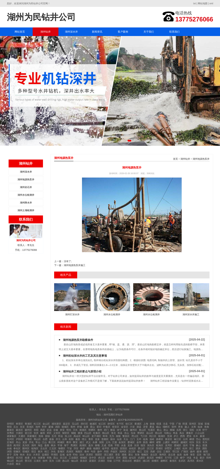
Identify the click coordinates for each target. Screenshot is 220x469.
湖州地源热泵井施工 (74, 265)
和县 (120, 433)
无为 (111, 436)
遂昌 (77, 439)
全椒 (55, 430)
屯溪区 (151, 430)
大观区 (19, 433)
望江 (185, 430)
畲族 (51, 439)
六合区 (10, 463)
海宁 (66, 445)
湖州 (33, 445)
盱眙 (75, 454)
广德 (178, 423)
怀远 (60, 436)
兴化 (53, 451)
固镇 (47, 436)
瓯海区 (159, 445)
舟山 (18, 442)
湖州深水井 (71, 31)
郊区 (49, 433)
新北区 (150, 457)
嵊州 (152, 442)
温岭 (152, 439)
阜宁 (9, 454)
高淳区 (191, 460)
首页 (175, 159)
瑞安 (143, 445)
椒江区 (177, 439)
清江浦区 (108, 454)
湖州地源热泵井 (26, 179)
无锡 (109, 460)
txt (194, 3)
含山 (126, 433)
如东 (179, 454)
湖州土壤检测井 (26, 210)
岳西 (178, 430)
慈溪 (204, 445)
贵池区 (30, 426)
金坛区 (132, 457)
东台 (28, 454)
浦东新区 (56, 423)
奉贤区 (19, 423)
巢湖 (202, 436)
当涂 (133, 433)
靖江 (46, 451)
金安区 (124, 426)
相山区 (105, 433)
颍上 (187, 426)
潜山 (165, 430)
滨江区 (150, 448)
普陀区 (206, 439)
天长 (75, 430)
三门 (132, 439)
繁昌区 (126, 436)
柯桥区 (175, 442)
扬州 (192, 451)
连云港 (171, 454)
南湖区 (83, 445)
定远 (49, 430)
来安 (62, 430)
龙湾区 (168, 445)
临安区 (114, 448)
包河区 (10, 439)
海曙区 (61, 448)
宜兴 (51, 460)
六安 (132, 426)
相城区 (83, 457)
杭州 (185, 448)
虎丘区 (101, 457)
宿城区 (26, 451)
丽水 (112, 439)
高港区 (70, 451)
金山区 (46, 423)
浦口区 (146, 460)
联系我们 (174, 31)
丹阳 (106, 451)
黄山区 (142, 430)
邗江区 (175, 451)
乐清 (136, 445)
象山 (198, 445)
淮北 (113, 433)
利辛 (44, 426)
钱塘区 (96, 448)
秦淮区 (173, 460)
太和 (193, 426)
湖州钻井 (45, 31)
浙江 (191, 448)
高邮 (152, 451)
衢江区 (52, 442)
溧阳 (124, 457)
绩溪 (158, 423)
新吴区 (83, 460)
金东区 (122, 442)
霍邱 (99, 426)
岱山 (198, 439)
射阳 (205, 451)
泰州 (86, 451)
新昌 (145, 442)
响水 (22, 454)
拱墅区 (168, 448)
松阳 (71, 439)
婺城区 (131, 442)
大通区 (21, 436)
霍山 (92, 426)
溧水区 (200, 460)
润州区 (122, 451)
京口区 (131, 451)
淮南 (40, 436)
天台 (125, 439)
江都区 (166, 451)
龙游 (24, 442)
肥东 (189, 436)
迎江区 (28, 433)
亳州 (72, 426)
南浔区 (17, 445)
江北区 (52, 448)
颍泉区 (10, 430)
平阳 (116, 445)
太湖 (198, 430)
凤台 (181, 433)
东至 (22, 426)
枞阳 (42, 433)
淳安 (76, 448)
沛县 (189, 457)
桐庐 (82, 448)
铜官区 (65, 433)
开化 (31, 442)
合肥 (45, 439)
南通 (27, 457)
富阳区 (123, 448)
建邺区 (164, 460)
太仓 (33, 457)
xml (211, 3)
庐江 (176, 436)
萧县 (152, 426)
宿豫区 (17, 451)
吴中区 (92, 457)
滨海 (15, 454)
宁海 (191, 445)
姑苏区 (110, 457)
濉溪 (80, 433)
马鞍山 (167, 433)
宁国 (171, 423)
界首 (180, 426)
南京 (18, 463)
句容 (93, 451)
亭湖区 (54, 454)
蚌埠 (105, 436)
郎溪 (185, 423)
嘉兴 (90, 445)
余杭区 (132, 448)
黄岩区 (168, 439)
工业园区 (73, 457)
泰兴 (40, 451)
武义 (88, 442)
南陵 (118, 436)
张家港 (41, 457)
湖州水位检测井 (26, 195)
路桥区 (159, 439)
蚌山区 (86, 436)
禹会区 (77, 436)
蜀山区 (37, 439)
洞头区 (150, 445)
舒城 (79, 426)
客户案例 (123, 31)
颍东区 (19, 430)
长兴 (204, 442)
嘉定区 (66, 423)
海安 (192, 454)
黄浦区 (138, 423)
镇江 (139, 451)
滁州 (99, 430)
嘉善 (46, 445)
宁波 (69, 448)
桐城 (172, 430)
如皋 (186, 454)
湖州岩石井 (26, 187)
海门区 (206, 454)
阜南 (206, 426)
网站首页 (20, 31)
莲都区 (105, 439)
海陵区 (78, 451)
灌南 (124, 454)
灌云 (130, 454)
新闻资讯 (97, 31)
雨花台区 (127, 460)
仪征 (159, 451)
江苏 (176, 457)
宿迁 (33, 451)
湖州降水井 (26, 202)
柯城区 (61, 442)
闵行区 (84, 423)
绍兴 (191, 442)
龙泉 (97, 439)
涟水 (81, 454)
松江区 (37, 423)
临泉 (200, 426)
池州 (37, 426)
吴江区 (63, 457)
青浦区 (28, 423)
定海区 (10, 442)
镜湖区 (161, 436)
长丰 (195, 436)
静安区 (111, 423)
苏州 (118, 457)
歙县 (125, 430)
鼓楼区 (155, 460)
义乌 (108, 442)
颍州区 (28, 430)
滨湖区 (101, 460)
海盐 (40, 445)
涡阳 (57, 426)
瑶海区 (28, 439)
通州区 (10, 457)
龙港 (130, 445)
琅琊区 (92, 430)
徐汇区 (129, 423)
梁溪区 (92, 460)
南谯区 (83, 430)
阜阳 (36, 430)
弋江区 (143, 436)
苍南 (110, 445)
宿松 (191, 430)
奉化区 (17, 448)
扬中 (99, 451)
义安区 (56, 433)
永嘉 (123, 445)
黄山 (159, 430)
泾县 (165, 423)
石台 (15, 426)
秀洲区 (74, 445)
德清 (9, 445)
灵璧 (145, 426)
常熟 (49, 457)
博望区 (140, 433)
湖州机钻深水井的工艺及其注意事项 (85, 355)
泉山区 (19, 460)
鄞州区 (26, 448)
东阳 (101, 442)
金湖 (68, 454)
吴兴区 (26, 445)
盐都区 (45, 454)
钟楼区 (159, 457)
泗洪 (198, 448)
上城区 (177, 448)
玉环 (138, 439)
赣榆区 (144, 454)
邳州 (208, 457)
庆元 (58, 439)
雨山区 (158, 433)
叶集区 (106, 426)
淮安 (117, 454)
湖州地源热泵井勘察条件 (78, 339)
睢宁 (182, 457)
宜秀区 (10, 433)
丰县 (195, 457)
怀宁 (204, 430)
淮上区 (68, 436)
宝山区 (75, 423)
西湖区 (159, 448)
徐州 (45, 460)
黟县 (112, 430)
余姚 (9, 448)
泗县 (138, 426)
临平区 (105, 448)
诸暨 (158, 442)
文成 (103, 445)
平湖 (59, 445)
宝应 (146, 451)
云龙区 (37, 460)
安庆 (36, 433)
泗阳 (204, 448)
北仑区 (43, 448)
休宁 (119, 430)
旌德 (152, 423)
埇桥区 (166, 426)
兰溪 (114, 442)
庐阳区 (19, 439)
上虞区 (166, 442)
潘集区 (189, 433)
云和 (64, 439)
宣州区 (192, 423)
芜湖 (169, 436)
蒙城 (50, 426)
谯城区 (65, 426)
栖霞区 (137, 460)
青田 (90, 439)
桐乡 (53, 445)
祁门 (106, 430)
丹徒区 (114, 451)
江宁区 (117, 460)
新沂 (202, 457)
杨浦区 (93, 423)
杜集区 (96, 433)
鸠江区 (152, 436)
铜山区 (10, 460)
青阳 (9, 426)
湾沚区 (135, 436)
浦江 (81, 442)
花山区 (149, 433)
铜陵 (73, 433)
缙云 (84, 439)
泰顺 (97, 445)
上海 (145, 423)
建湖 (199, 451)
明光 (68, 430)
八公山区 (200, 433)
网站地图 (202, 3)
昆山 (55, 457)
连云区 (153, 454)
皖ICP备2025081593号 (130, 419)
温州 (185, 445)
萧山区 (141, 448)
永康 (94, 442)
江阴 (58, 460)
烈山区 (87, 433)
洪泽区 (89, 454)
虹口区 (102, 423)
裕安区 (115, 426)
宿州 (174, 426)
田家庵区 (32, 436)
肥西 (182, 436)
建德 (89, 448)
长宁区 (120, 423)
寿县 (175, 433)
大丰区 (36, 454)
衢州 (68, 442)
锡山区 (74, 460)
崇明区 (10, 423)
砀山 (158, 426)
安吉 (198, 442)
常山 (37, 442)
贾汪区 (28, 460)
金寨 (86, 426)
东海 (137, 454)
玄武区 (182, 460)
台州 (185, 439)
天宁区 (168, 457)
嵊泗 (191, 439)
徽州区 (133, 430)
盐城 (62, 454)
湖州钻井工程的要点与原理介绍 (82, 371)
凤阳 (42, 430)
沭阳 (9, 451)
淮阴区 (98, 454)
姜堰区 (61, 451)
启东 (199, 454)
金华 (138, 442)
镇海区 (34, 448)
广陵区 (184, 451)
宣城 (200, 423)
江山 (44, 442)
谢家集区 (11, 436)
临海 (145, 439)
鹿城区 (177, 445)
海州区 (162, 454)
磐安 (75, 442)
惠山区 (65, 460)
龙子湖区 (96, 436)
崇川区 (19, 457)
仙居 (119, 439)
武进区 (141, 457)
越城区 (184, 442)
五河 (54, 436)
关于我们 (149, 31)
